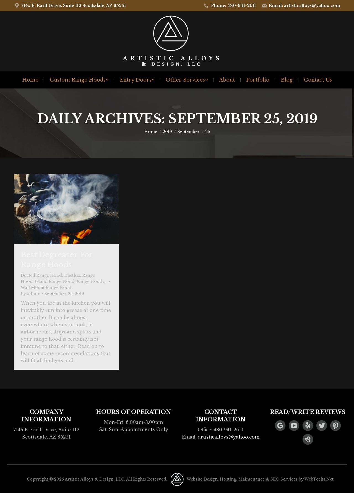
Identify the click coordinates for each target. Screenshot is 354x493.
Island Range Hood (54, 281)
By (30, 293)
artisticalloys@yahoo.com (228, 437)
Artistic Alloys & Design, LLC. (95, 479)
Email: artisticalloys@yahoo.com (300, 5)
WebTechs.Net (319, 479)
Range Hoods (90, 281)
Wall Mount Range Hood (46, 287)
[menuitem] (30, 79)
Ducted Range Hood (41, 275)
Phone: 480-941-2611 (229, 5)
